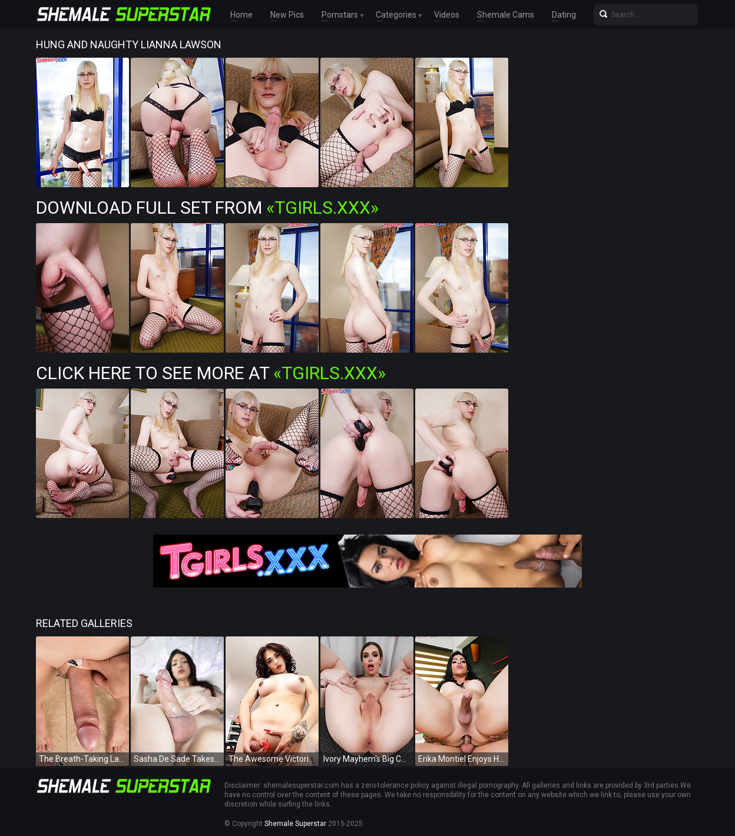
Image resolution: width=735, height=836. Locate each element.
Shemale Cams (505, 14)
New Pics (287, 14)
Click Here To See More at (211, 373)
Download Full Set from (207, 207)
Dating (564, 14)
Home (241, 14)
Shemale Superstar (295, 824)
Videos (446, 14)
